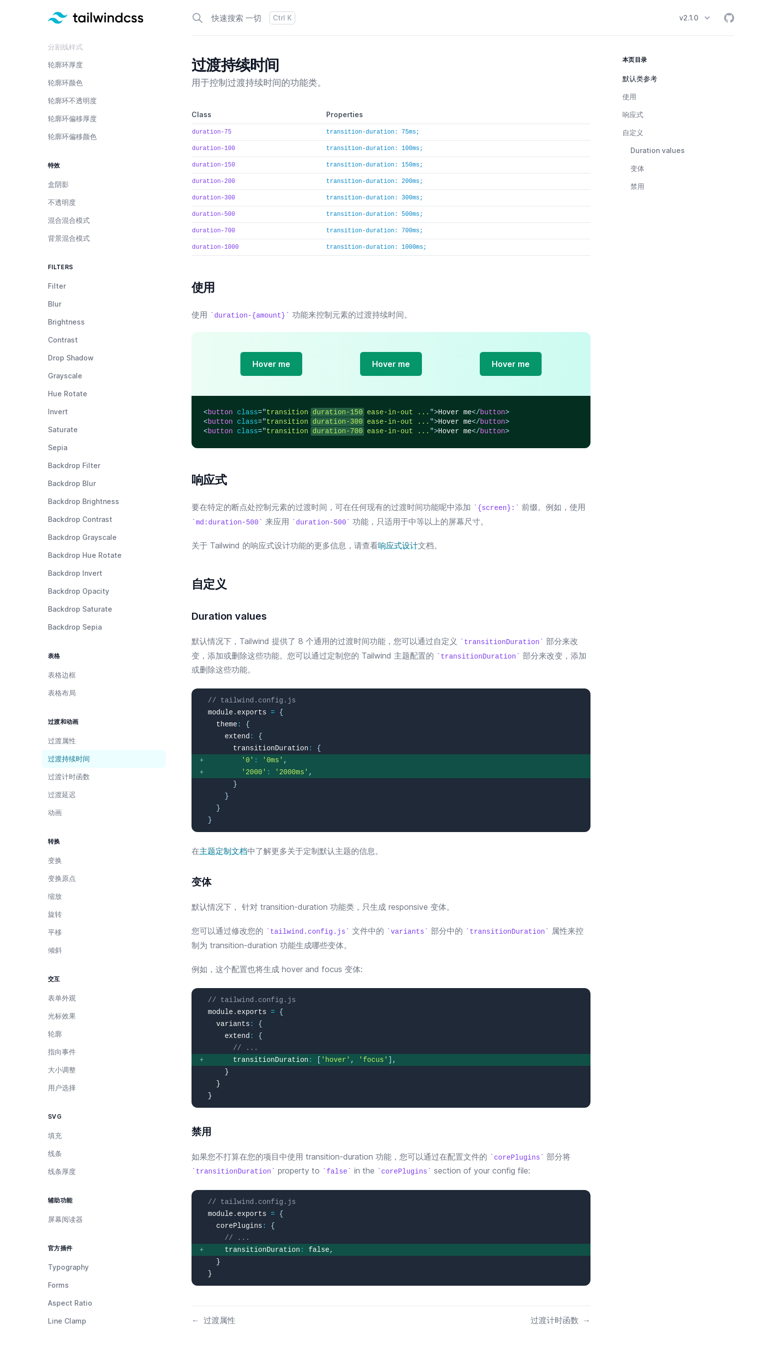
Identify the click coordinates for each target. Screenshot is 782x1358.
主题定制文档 (223, 851)
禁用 (637, 186)
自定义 (632, 132)
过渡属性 (213, 1320)
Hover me (271, 364)
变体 (637, 168)
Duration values (657, 150)
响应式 (632, 114)
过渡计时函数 (560, 1320)
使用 (629, 96)
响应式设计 (398, 545)
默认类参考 (639, 78)
